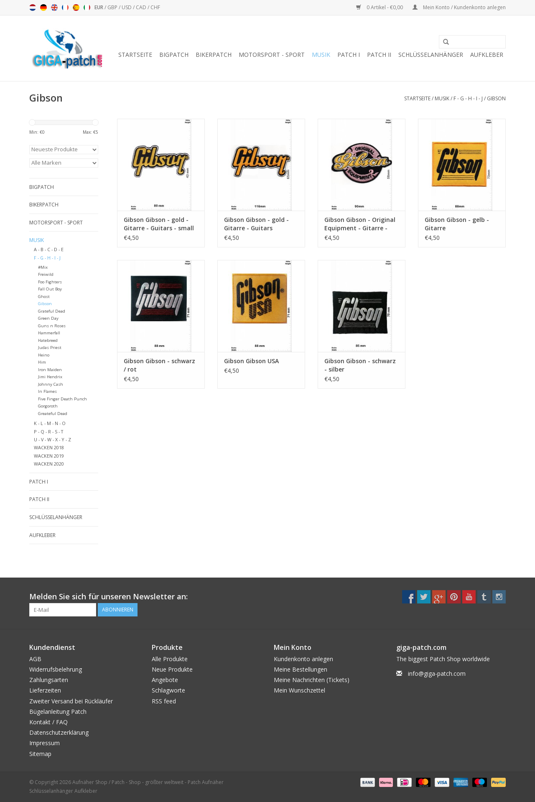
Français (65, 7)
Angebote (165, 680)
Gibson (496, 98)
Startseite (135, 55)
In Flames (47, 391)
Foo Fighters (50, 282)
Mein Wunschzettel (299, 690)
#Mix (43, 267)
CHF (155, 7)
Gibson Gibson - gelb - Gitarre (457, 224)
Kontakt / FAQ (48, 722)
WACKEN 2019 (49, 456)
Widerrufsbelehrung (55, 669)
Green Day (48, 318)
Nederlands (32, 7)
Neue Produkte (172, 669)
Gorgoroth (48, 406)
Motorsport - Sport (272, 55)
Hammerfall (49, 333)
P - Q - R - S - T (48, 431)
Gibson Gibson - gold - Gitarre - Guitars (256, 224)
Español (76, 7)
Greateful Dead (52, 413)
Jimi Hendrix (50, 376)
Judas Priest (49, 347)
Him (42, 362)
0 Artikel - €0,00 (380, 7)
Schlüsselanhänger (430, 55)
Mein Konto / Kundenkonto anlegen (459, 7)
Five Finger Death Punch (62, 399)
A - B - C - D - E (49, 249)
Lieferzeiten (45, 690)
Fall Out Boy (50, 289)
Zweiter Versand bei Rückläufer (71, 701)
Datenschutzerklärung (59, 732)
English (54, 7)
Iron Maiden (50, 369)
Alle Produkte (170, 659)
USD (127, 7)
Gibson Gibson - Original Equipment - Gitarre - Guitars (359, 224)
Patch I (348, 55)
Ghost (44, 296)
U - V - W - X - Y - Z (52, 439)
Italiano (87, 7)
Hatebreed (48, 340)
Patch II (379, 55)
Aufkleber (486, 55)
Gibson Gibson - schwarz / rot (159, 365)
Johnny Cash (50, 384)
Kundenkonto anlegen (303, 659)
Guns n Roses (52, 325)
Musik (321, 55)
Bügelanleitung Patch (58, 711)
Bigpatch (174, 55)
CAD (142, 7)
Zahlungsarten (48, 680)
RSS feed (164, 701)
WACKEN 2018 (49, 447)
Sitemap (40, 754)
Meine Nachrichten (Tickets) (311, 680)
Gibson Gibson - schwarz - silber (360, 365)
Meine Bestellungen (300, 669)
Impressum (44, 743)
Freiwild (46, 274)
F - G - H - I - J (468, 98)
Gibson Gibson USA (251, 361)
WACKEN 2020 (49, 464)
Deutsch (43, 7)
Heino (43, 355)
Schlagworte (168, 690)
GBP (113, 7)
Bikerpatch (214, 55)
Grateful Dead (51, 311)
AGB (35, 659)
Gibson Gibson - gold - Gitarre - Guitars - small (159, 224)
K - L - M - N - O (50, 423)
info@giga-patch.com (437, 673)
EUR (99, 7)
